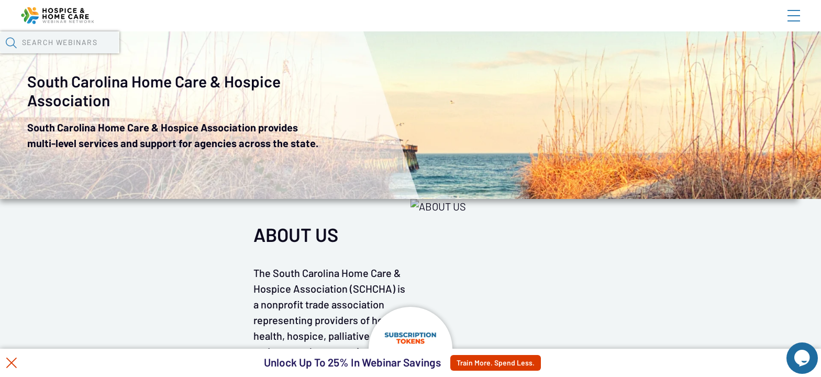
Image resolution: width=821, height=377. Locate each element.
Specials (376, 55)
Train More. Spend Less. (518, 363)
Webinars (194, 55)
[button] (607, 54)
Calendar (252, 55)
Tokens (305, 55)
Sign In (782, 24)
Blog (645, 24)
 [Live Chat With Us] (792, 350)
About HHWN (709, 24)
